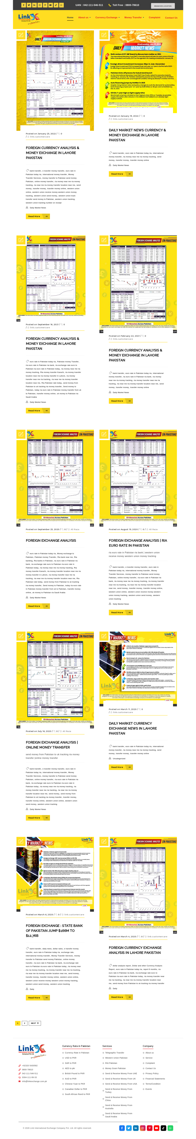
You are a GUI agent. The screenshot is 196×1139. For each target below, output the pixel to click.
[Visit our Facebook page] (122, 1128)
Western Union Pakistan (116, 1058)
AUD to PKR (70, 1079)
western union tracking (65, 199)
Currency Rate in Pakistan (77, 1053)
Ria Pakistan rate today (52, 383)
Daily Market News (38, 208)
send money (122, 588)
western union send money (45, 196)
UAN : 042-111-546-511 (87, 5)
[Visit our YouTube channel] (156, 1128)
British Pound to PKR (75, 1073)
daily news (47, 949)
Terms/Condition (153, 1084)
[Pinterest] (45, 5)
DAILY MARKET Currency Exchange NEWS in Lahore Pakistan (133, 728)
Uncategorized (119, 759)
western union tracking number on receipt (44, 203)
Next (35, 1023)
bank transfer (35, 171)
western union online (118, 592)
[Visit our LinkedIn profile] (136, 1128)
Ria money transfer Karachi (52, 372)
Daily (32, 989)
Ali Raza (75, 529)
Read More (38, 216)
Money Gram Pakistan (115, 1068)
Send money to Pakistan (53, 585)
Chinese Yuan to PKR (75, 1084)
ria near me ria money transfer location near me (54, 185)
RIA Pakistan (111, 1063)
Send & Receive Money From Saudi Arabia (118, 1115)
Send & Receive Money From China (118, 1098)
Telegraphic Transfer (114, 1053)
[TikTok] (56, 5)
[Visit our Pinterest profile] (149, 1128)
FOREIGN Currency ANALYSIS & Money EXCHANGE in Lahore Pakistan (52, 153)
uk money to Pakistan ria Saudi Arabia (48, 592)
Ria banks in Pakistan (43, 561)
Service (149, 1058)
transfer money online (56, 189)
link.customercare (40, 136)
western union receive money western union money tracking (51, 981)
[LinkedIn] (34, 5)
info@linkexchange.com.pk (34, 1081)
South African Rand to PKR (77, 1094)
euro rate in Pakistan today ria (138, 153)
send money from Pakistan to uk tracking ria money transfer (138, 983)
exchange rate (67, 952)
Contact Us (171, 18)
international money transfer (55, 174)
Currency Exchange (107, 17)
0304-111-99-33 (29, 1077)
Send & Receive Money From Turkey (118, 1090)
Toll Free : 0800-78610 (123, 5)
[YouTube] (50, 5)
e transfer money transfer (53, 171)
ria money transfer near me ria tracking (63, 970)
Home (70, 17)
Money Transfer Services (62, 956)
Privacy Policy (152, 1073)
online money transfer (44, 181)
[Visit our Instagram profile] (143, 1128)
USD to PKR (70, 1058)
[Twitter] (29, 5)
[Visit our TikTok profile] (163, 1128)
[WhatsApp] (61, 5)
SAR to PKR (70, 1063)
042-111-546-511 (30, 1073)
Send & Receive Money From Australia (118, 1107)
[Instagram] (39, 5)
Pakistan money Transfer (68, 362)
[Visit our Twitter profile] (129, 1128)
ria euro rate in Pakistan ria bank (40, 365)
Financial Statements (155, 1079)
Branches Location (161, 6)
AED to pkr (70, 1068)
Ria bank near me (65, 557)
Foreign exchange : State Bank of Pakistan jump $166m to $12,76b (54, 931)
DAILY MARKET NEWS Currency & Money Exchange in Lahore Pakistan (137, 135)
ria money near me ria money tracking (139, 157)
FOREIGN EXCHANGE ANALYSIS (51, 541)
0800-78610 (27, 1069)
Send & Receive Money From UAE (121, 1073)
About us (84, 17)
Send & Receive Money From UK (120, 1079)
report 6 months (150, 969)
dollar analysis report (122, 966)
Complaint (154, 17)
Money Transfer (134, 17)
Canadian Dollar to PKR (76, 1089)
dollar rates (58, 949)
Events (149, 1089)
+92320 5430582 (30, 1065)
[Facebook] (23, 5)
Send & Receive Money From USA (121, 1084)
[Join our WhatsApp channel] (170, 1128)
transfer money (39, 189)
